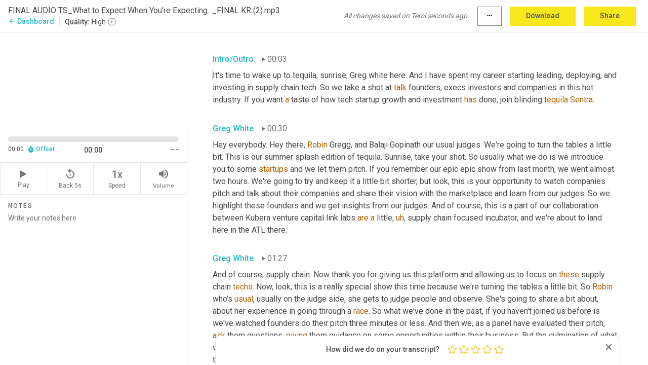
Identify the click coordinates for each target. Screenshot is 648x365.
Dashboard (31, 21)
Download (542, 16)
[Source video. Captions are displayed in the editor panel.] (93, 79)
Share (610, 16)
